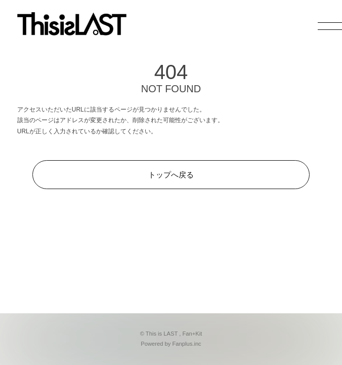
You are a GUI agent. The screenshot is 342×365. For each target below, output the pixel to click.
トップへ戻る (171, 174)
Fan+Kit (192, 334)
